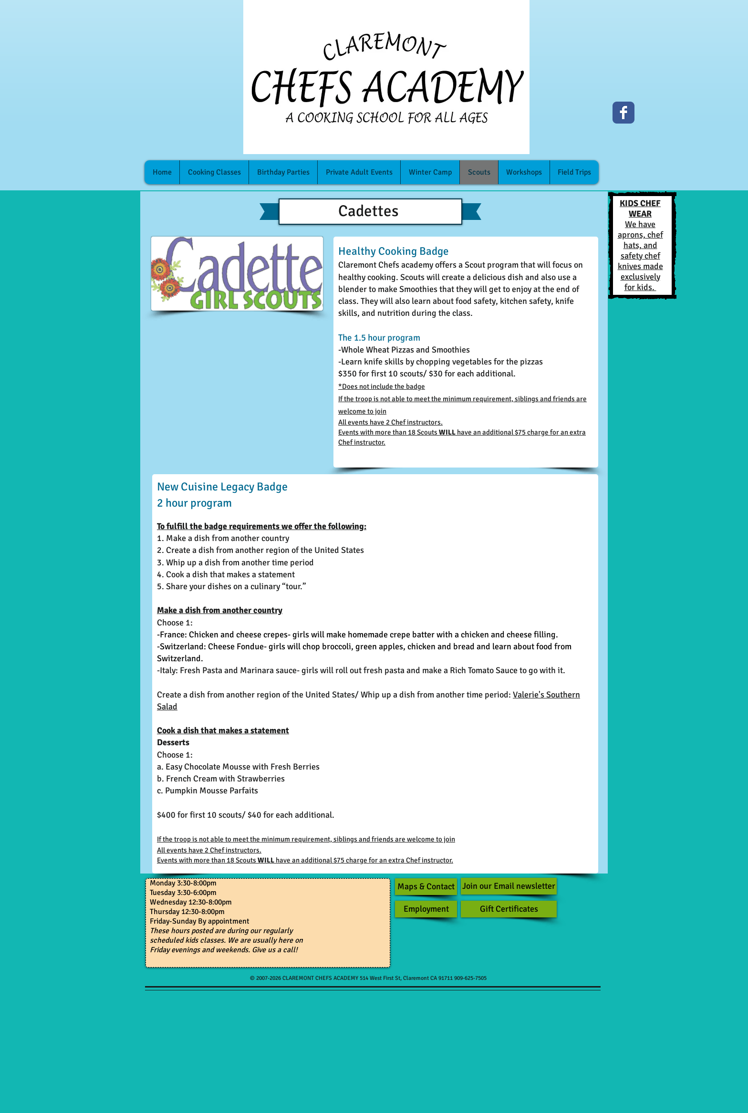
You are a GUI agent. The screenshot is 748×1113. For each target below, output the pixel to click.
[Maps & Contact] (426, 886)
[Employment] (426, 909)
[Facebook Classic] (623, 113)
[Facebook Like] (657, 117)
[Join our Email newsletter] (509, 886)
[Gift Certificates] (509, 909)
